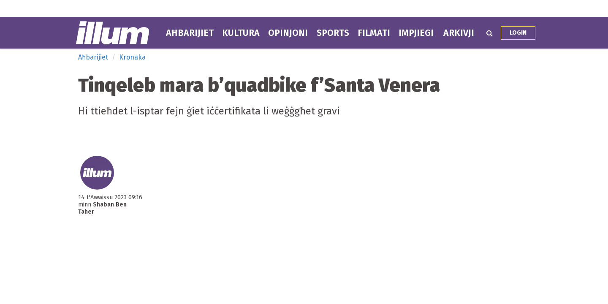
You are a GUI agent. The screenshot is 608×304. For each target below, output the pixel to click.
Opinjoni (288, 32)
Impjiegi (416, 32)
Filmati (374, 32)
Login (518, 32)
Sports (333, 32)
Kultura (241, 32)
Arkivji (458, 32)
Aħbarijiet (190, 32)
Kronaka (132, 57)
